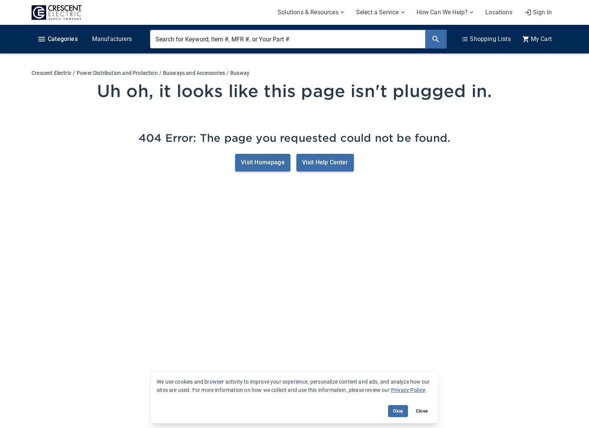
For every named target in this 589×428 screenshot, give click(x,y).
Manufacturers (112, 38)
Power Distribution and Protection (117, 73)
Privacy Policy (408, 390)
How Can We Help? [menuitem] (442, 12)
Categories (57, 39)
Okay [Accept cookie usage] (398, 411)
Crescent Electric (51, 73)
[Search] (436, 39)
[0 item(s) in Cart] (537, 39)
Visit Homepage (262, 162)
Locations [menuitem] (498, 12)
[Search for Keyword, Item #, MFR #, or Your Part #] (287, 39)
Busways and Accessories (194, 73)
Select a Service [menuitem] (377, 12)
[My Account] (537, 12)
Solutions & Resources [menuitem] (308, 12)
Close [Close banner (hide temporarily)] (421, 411)
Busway (239, 73)
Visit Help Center (325, 162)
